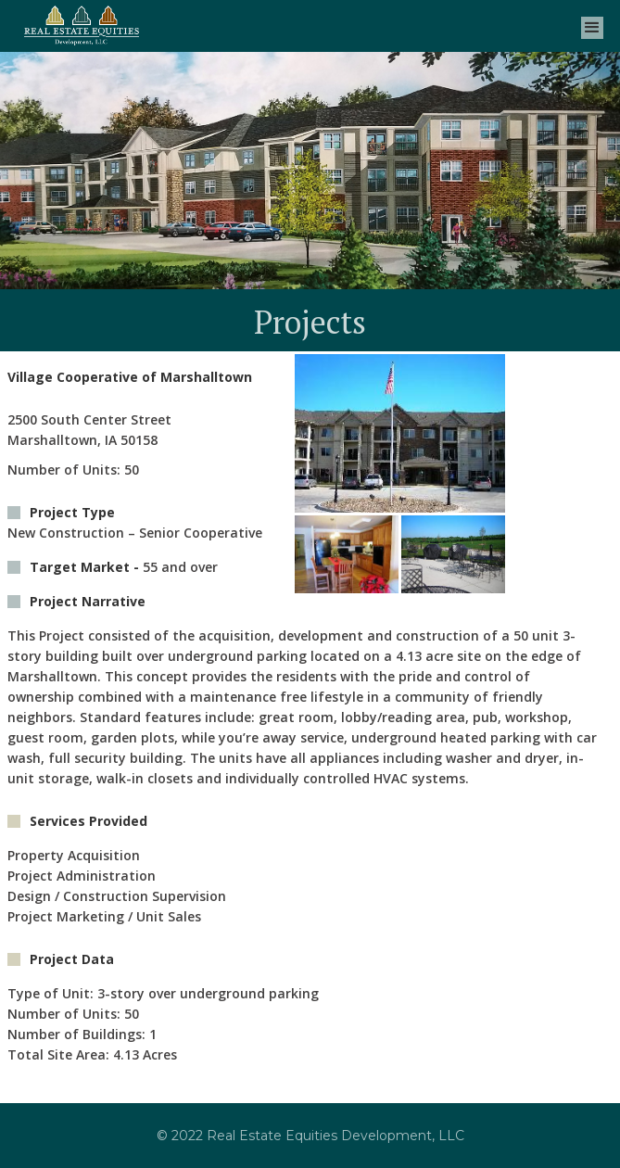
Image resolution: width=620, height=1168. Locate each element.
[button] (592, 25)
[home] (81, 25)
